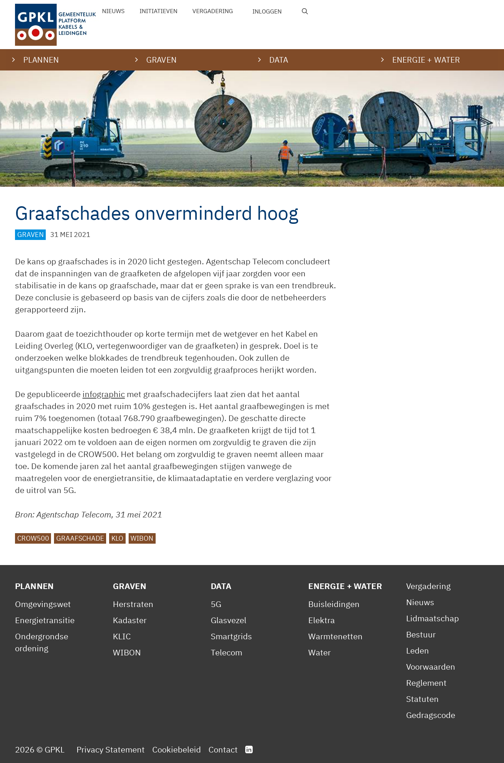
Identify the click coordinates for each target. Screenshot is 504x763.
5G (216, 603)
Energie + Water (345, 585)
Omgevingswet (43, 603)
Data (221, 585)
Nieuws (113, 11)
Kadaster (130, 620)
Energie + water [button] (426, 59)
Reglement (426, 682)
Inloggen (267, 11)
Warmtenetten (335, 636)
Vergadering (212, 11)
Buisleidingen (334, 603)
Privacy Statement (110, 749)
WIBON (141, 538)
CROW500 (33, 538)
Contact (223, 749)
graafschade (80, 538)
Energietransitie (45, 620)
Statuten (422, 698)
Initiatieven (158, 11)
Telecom (226, 652)
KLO (117, 538)
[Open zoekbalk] (305, 11)
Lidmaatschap (432, 618)
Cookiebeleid (176, 749)
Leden (417, 650)
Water (319, 652)
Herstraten (133, 603)
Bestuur (421, 634)
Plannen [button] (41, 59)
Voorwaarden (430, 666)
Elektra (321, 620)
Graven (30, 234)
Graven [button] (161, 59)
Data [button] (278, 59)
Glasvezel (228, 620)
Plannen (34, 585)
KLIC (122, 636)
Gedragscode (430, 714)
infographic (103, 393)
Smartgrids (231, 636)
